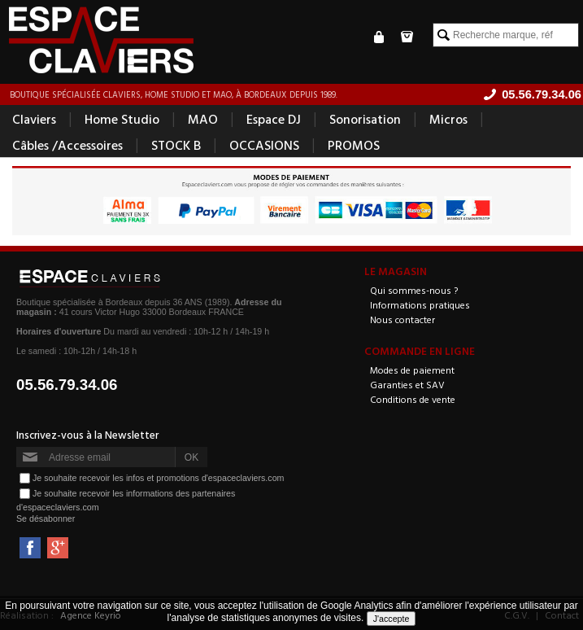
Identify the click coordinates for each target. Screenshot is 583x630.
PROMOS (354, 145)
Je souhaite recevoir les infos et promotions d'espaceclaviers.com (158, 478)
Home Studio (122, 119)
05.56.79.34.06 (67, 384)
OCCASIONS (264, 145)
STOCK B (176, 145)
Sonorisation (365, 119)
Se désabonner (45, 518)
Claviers (34, 119)
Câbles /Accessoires (67, 145)
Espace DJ (273, 119)
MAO (203, 119)
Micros (448, 119)
